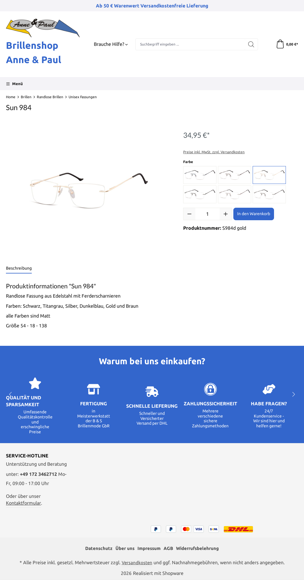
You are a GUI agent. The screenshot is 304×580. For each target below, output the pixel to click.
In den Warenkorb (253, 213)
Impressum (148, 548)
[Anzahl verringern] (189, 214)
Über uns (123, 548)
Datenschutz (96, 548)
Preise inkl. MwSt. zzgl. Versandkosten (214, 152)
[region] (88, 191)
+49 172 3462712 (38, 474)
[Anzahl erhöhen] (226, 214)
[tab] (19, 268)
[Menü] (14, 83)
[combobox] (190, 44)
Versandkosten (137, 562)
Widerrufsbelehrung (199, 548)
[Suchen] (251, 44)
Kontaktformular (23, 503)
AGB (169, 548)
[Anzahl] (207, 214)
